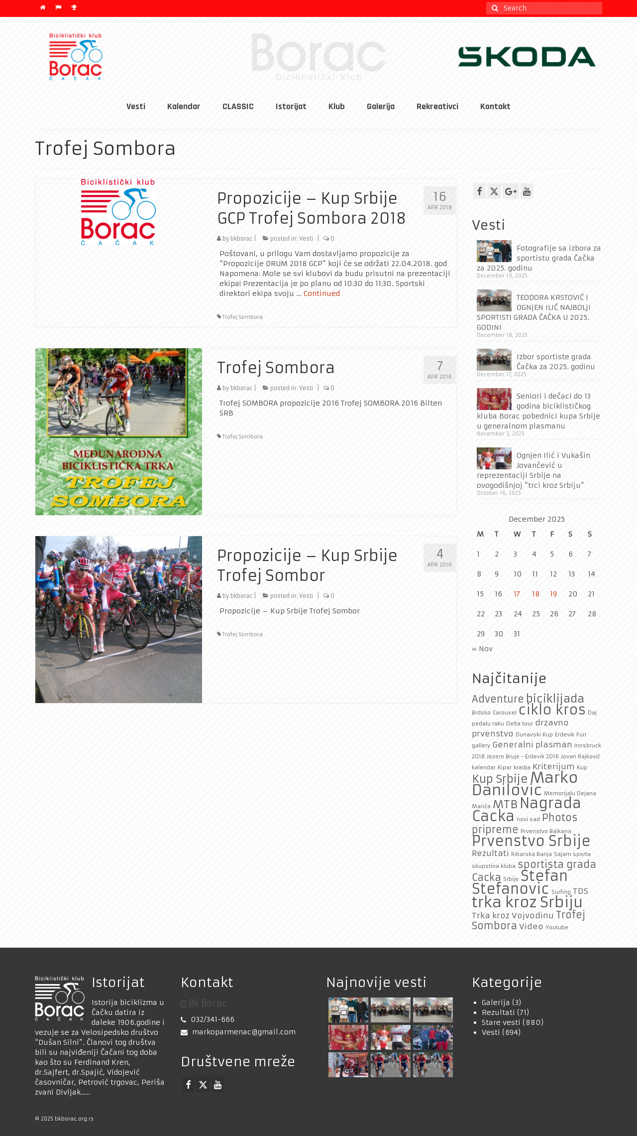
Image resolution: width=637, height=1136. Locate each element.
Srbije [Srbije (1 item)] (511, 879)
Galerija (496, 1002)
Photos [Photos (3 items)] (560, 818)
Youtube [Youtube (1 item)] (556, 927)
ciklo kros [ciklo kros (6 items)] (552, 710)
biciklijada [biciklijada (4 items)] (555, 699)
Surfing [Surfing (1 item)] (561, 892)
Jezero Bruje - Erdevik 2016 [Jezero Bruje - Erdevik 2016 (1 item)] (523, 756)
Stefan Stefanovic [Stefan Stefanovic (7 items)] (520, 882)
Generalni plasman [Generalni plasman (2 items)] (532, 744)
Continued (322, 293)
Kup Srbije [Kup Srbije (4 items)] (500, 779)
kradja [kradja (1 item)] (522, 767)
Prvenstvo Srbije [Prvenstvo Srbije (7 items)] (531, 841)
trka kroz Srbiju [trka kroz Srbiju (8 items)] (527, 902)
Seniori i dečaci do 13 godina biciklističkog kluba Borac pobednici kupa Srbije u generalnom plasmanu (538, 411)
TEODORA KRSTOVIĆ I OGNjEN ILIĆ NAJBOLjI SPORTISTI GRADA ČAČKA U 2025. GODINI (534, 312)
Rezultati (498, 1012)
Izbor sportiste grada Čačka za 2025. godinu (556, 361)
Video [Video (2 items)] (531, 926)
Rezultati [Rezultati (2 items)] (490, 853)
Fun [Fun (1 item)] (581, 734)
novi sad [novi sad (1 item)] (528, 819)
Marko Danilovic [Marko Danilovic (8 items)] (525, 783)
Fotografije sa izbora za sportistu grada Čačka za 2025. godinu (539, 258)
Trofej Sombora (242, 317)
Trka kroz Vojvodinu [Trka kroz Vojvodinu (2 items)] (513, 915)
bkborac (241, 238)
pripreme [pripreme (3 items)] (495, 830)
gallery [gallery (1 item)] (481, 745)
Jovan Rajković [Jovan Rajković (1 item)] (580, 756)
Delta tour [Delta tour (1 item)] (519, 723)
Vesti (306, 238)
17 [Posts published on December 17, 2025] (517, 593)
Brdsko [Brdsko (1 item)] (481, 713)
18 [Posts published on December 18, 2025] (536, 593)
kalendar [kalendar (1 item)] (484, 767)
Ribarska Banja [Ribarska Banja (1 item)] (531, 854)
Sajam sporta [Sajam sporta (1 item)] (572, 854)
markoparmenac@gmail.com (238, 1031)
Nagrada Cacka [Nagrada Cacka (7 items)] (526, 810)
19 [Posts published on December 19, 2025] (553, 593)
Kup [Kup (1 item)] (582, 767)
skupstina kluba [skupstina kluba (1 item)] (494, 866)
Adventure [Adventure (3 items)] (498, 699)
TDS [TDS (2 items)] (580, 891)
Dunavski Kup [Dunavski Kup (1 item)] (534, 734)
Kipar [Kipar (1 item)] (505, 767)
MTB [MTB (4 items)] (505, 804)
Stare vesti (501, 1022)
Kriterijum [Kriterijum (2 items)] (553, 766)
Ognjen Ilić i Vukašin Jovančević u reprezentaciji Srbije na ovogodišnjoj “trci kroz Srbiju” (533, 470)
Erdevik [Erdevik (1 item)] (564, 734)
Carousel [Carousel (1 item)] (505, 713)
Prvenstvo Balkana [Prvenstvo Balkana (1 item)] (546, 831)
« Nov (482, 648)
